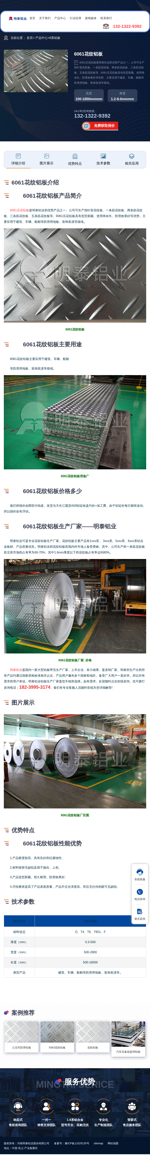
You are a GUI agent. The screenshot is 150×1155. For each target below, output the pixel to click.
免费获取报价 (104, 125)
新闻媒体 (91, 18)
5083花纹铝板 (57, 1047)
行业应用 (75, 18)
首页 (32, 18)
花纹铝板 (92, 1047)
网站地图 (113, 1143)
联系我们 (106, 18)
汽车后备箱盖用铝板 (128, 1051)
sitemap (98, 1143)
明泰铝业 (16, 669)
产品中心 (60, 18)
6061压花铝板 (19, 210)
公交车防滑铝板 (21, 1047)
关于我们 (45, 18)
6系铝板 (55, 37)
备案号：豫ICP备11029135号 (71, 1143)
